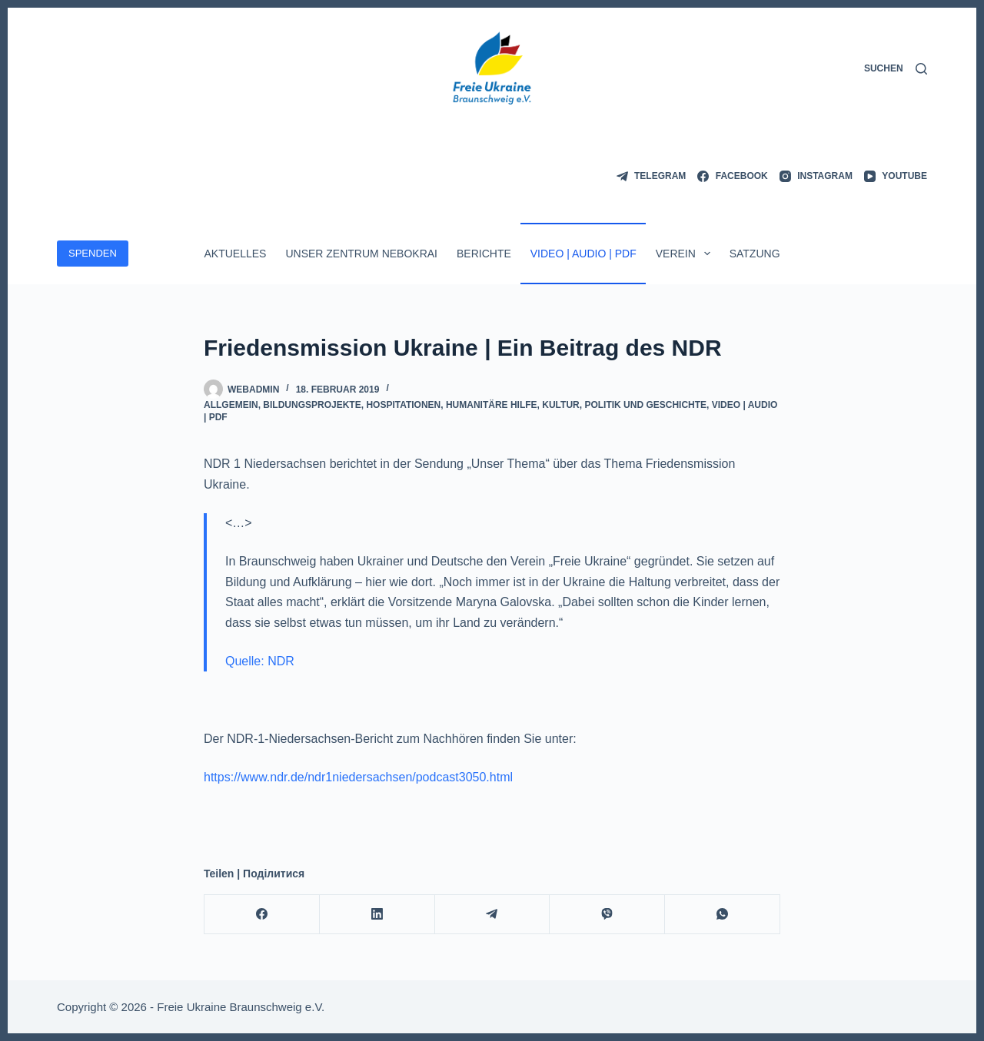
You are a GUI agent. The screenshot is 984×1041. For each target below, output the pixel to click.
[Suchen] (895, 69)
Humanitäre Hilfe (491, 404)
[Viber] (607, 914)
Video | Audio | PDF (583, 253)
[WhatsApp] (722, 914)
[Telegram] (651, 176)
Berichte (484, 253)
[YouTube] (895, 176)
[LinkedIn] (377, 914)
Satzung (755, 253)
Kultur (560, 404)
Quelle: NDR (259, 661)
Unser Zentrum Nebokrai (361, 253)
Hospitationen (403, 404)
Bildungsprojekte (312, 404)
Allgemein (231, 404)
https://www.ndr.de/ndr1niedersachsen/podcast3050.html (358, 777)
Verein (686, 253)
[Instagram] (816, 176)
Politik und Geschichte (645, 404)
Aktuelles (235, 253)
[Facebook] (732, 176)
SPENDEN (92, 253)
